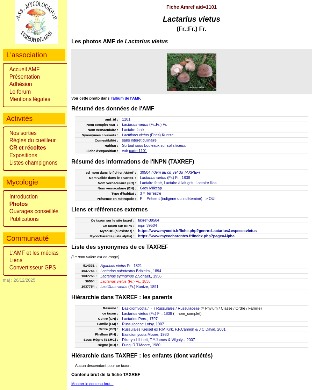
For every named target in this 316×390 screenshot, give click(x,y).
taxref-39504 (148, 220)
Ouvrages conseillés (33, 211)
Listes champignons (33, 163)
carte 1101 (138, 151)
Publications (24, 219)
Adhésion (20, 84)
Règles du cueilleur (32, 140)
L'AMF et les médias (34, 253)
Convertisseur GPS (32, 267)
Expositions (23, 155)
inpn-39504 (147, 225)
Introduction (23, 197)
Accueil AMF (24, 69)
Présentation (24, 77)
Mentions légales (29, 99)
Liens (15, 260)
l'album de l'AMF (125, 98)
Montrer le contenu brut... (92, 384)
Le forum (20, 92)
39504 (145, 172)
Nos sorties (23, 133)
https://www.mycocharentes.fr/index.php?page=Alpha (186, 236)
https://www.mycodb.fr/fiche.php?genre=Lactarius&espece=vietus (197, 231)
